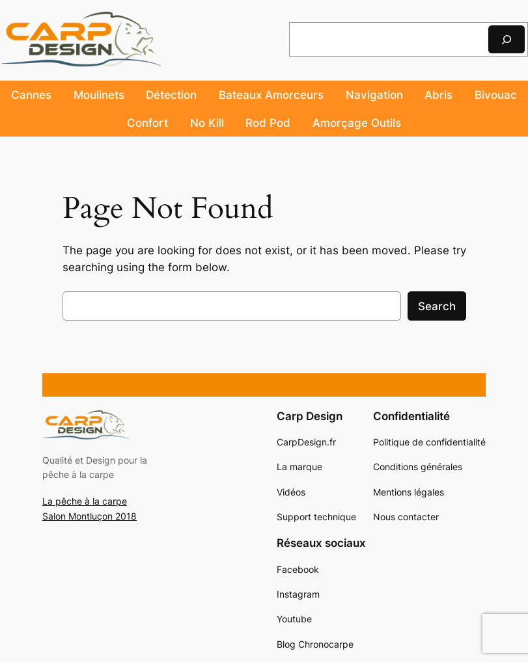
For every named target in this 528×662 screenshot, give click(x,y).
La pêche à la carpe (84, 501)
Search (437, 306)
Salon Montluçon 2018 (89, 516)
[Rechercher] (506, 39)
